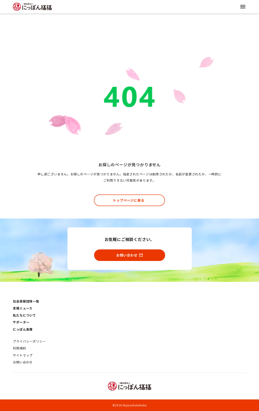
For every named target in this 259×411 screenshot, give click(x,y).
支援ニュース (22, 308)
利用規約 (19, 348)
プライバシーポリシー (29, 341)
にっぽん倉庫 (23, 329)
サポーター (21, 322)
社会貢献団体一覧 (26, 301)
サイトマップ (23, 355)
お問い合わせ (23, 362)
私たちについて (24, 315)
